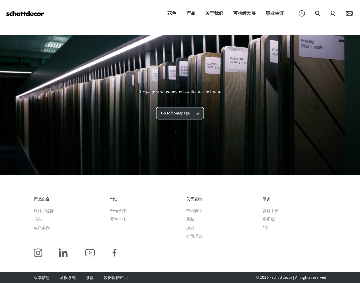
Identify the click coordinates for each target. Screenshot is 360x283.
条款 (90, 277)
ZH (302, 13)
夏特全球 (118, 219)
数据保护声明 (116, 277)
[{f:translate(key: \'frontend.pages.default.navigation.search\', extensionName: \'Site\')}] (317, 13)
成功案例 (42, 227)
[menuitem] (171, 13)
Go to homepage (175, 113)
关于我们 (214, 13)
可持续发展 (244, 13)
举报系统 (68, 277)
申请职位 (194, 210)
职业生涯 (275, 13)
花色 (171, 13)
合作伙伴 (118, 210)
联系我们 (270, 219)
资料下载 (270, 210)
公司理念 (194, 236)
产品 (190, 13)
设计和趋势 (44, 210)
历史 (190, 227)
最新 (190, 219)
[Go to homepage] (25, 13)
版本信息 (42, 277)
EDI (265, 227)
